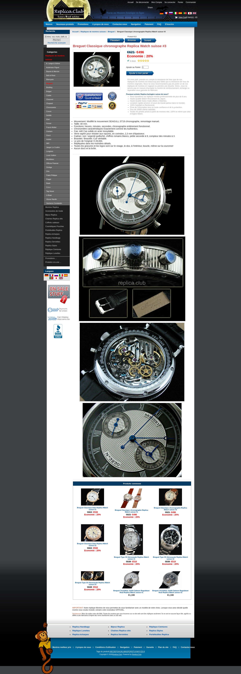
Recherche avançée (57, 43)
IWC (47, 143)
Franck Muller (51, 127)
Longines (49, 151)
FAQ (159, 24)
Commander (191, 2)
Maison (49, 24)
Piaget (48, 179)
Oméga (48, 167)
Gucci (48, 135)
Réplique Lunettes (52, 253)
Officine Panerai (51, 163)
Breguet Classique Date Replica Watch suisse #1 (92, 508)
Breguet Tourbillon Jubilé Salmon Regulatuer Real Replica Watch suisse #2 (170, 591)
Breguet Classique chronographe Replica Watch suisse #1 (131, 511)
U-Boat (48, 195)
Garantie (150, 647)
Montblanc (49, 159)
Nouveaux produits (65, 24)
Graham (48, 131)
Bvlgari (48, 91)
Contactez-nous (120, 24)
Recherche (50, 31)
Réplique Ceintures (53, 249)
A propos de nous (100, 24)
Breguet (111, 32)
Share (150, 7)
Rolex (48, 187)
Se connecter (170, 2)
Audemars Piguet (52, 67)
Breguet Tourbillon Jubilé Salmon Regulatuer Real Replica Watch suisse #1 (131, 591)
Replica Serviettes (52, 242)
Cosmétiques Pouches (54, 226)
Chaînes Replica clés (54, 219)
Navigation (136, 24)
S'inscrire (169, 24)
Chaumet (49, 99)
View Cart (182, 17)
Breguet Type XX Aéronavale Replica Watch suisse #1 (131, 558)
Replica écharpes (52, 234)
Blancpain (49, 79)
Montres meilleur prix (61, 647)
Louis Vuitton (50, 155)
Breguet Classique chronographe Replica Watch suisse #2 (170, 509)
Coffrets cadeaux (52, 222)
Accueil (130, 2)
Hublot (48, 139)
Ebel (47, 119)
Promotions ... (51, 258)
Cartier (48, 95)
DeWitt (48, 115)
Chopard (49, 103)
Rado (47, 183)
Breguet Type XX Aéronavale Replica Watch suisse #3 (92, 583)
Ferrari (48, 123)
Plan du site (163, 647)
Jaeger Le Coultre (52, 147)
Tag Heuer (49, 191)
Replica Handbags (52, 238)
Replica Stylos (51, 246)
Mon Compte (156, 2)
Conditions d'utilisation (105, 647)
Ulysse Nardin (51, 199)
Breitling (48, 87)
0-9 (143, 651)
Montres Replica (52, 207)
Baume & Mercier (52, 71)
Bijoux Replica (51, 215)
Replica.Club (117, 654)
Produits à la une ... (53, 262)
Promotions (83, 24)
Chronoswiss (50, 107)
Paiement (149, 24)
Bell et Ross (50, 75)
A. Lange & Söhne (52, 63)
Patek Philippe (51, 175)
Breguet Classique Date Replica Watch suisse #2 (92, 544)
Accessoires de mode (54, 211)
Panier (180, 2)
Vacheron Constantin (53, 203)
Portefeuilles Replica (53, 230)
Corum (48, 111)
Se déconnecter (142, 2)
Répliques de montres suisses (93, 32)
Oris (47, 171)
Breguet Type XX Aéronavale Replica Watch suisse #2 (170, 558)
